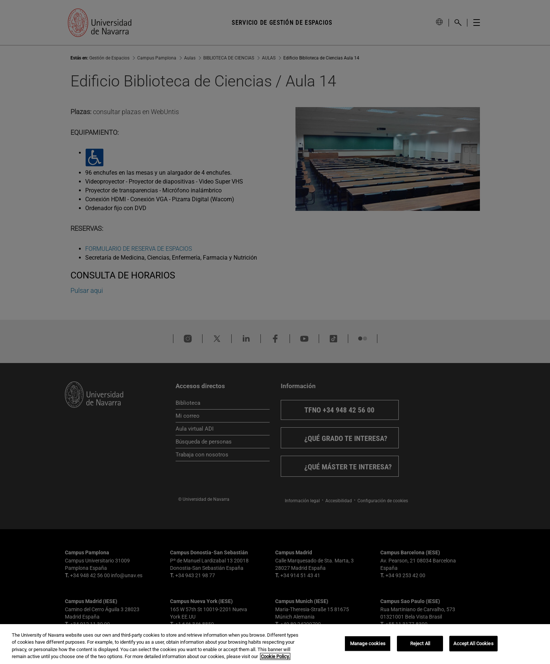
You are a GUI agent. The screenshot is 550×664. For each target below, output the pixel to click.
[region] (275, 644)
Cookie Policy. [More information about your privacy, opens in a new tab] (275, 656)
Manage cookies (367, 643)
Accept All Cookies (473, 643)
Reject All (420, 643)
